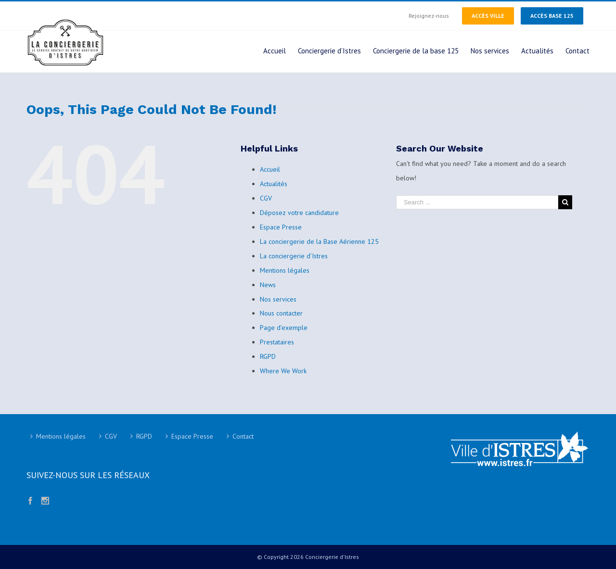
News (268, 284)
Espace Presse (281, 227)
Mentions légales (284, 270)
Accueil (270, 169)
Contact (243, 436)
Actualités (273, 183)
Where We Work (283, 371)
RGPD (268, 356)
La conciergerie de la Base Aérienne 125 (319, 241)
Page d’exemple (284, 327)
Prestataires (277, 342)
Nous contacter (281, 313)
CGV (266, 198)
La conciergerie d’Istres (294, 256)
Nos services (278, 299)
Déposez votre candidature (299, 212)
